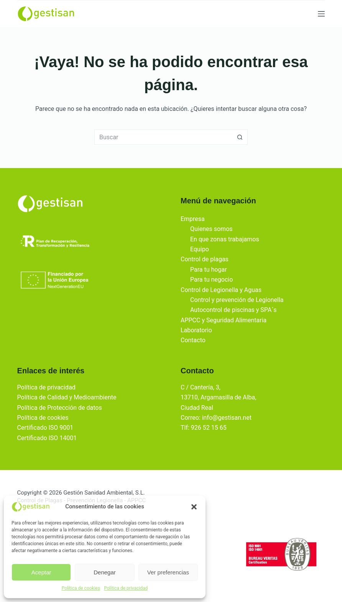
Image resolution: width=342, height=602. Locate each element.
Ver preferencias (168, 572)
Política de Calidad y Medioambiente (67, 397)
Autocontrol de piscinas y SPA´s (233, 309)
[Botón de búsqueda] (240, 137)
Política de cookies (81, 588)
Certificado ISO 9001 (45, 427)
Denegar (105, 572)
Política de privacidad (126, 588)
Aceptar (41, 572)
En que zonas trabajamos (224, 239)
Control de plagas (205, 259)
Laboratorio (196, 330)
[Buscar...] (163, 137)
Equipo (199, 249)
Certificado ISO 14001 (47, 438)
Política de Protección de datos (59, 407)
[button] (194, 507)
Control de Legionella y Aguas (221, 290)
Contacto (193, 340)
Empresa (193, 219)
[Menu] (321, 13)
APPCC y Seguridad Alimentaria (223, 320)
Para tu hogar (208, 269)
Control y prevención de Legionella (237, 299)
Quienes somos (211, 229)
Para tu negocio (211, 279)
